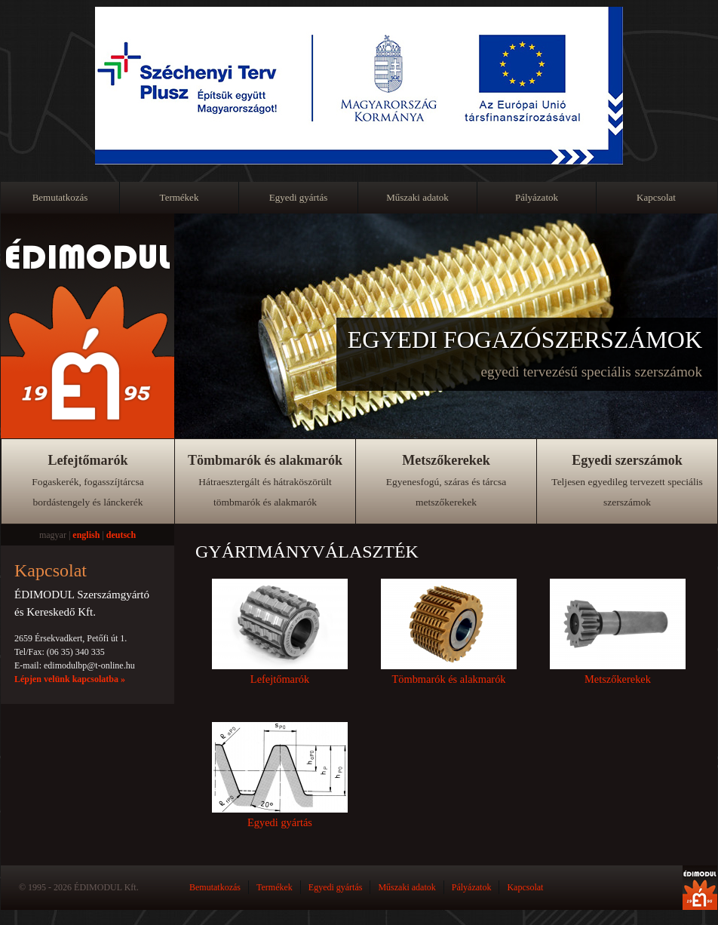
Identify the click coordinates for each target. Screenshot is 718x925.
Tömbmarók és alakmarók (265, 480)
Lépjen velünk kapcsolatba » (69, 679)
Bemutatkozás (60, 197)
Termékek (179, 197)
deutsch (121, 535)
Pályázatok (536, 197)
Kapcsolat (656, 197)
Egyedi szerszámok (626, 480)
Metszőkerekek (446, 480)
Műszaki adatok (417, 197)
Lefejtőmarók (87, 480)
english (86, 535)
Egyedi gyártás (298, 197)
